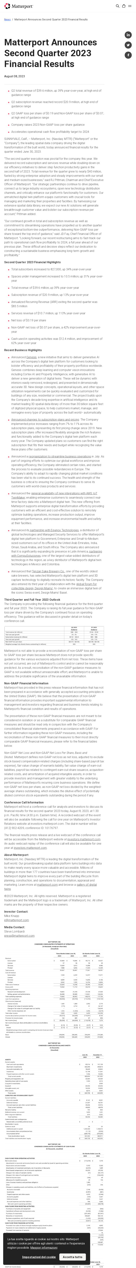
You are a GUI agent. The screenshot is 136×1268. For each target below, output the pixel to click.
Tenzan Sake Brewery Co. (48, 571)
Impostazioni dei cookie (39, 1257)
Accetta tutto (72, 1257)
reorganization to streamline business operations (60, 456)
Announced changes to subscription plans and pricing (45, 419)
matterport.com (47, 884)
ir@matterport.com (16, 920)
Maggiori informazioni (43, 1247)
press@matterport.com (19, 935)
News (7, 19)
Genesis (31, 357)
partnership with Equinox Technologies (54, 530)
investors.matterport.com (83, 839)
